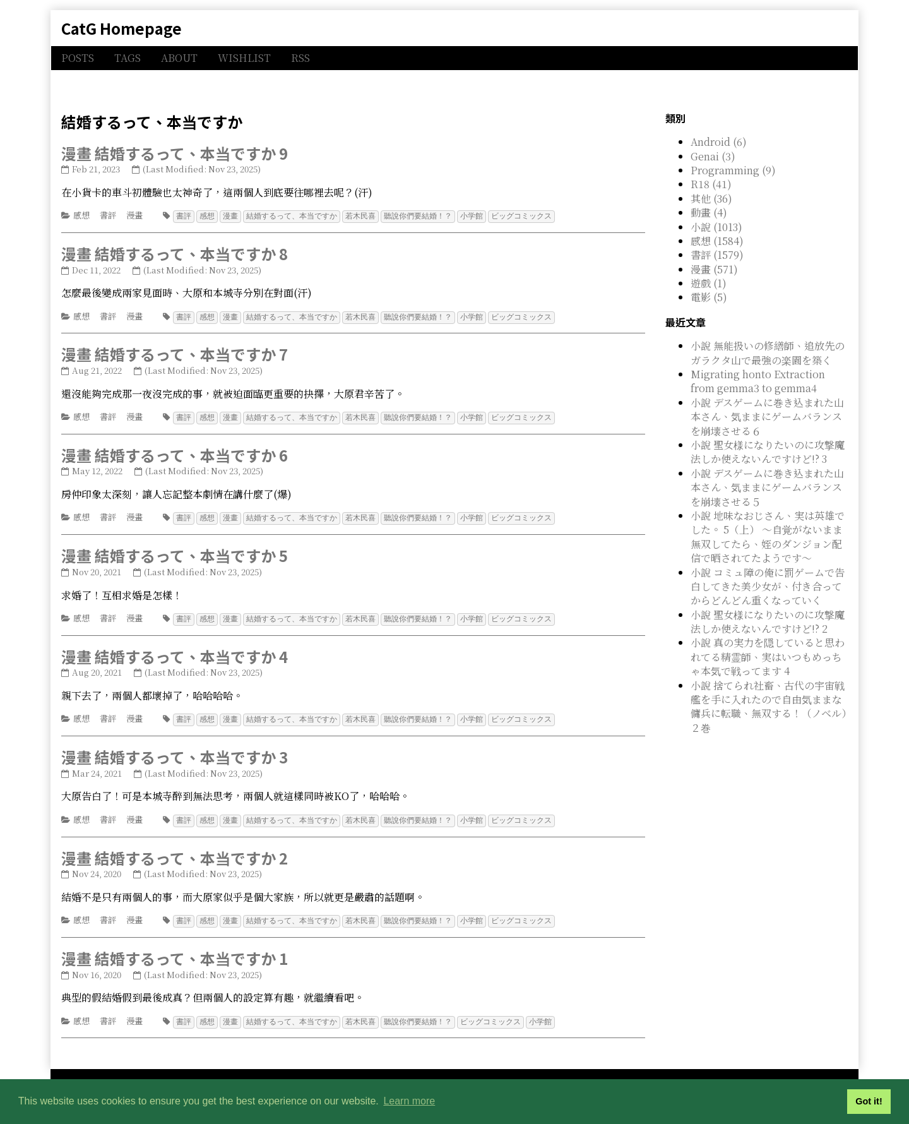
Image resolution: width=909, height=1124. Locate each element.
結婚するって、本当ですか (291, 215)
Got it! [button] (868, 1101)
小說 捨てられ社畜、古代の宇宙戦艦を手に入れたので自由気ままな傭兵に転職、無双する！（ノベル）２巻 (769, 706)
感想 (81, 215)
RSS (300, 58)
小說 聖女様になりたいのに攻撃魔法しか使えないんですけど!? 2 (768, 621)
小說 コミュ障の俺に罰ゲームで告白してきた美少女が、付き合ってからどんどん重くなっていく (768, 586)
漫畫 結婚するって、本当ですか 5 (174, 553)
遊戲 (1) (709, 283)
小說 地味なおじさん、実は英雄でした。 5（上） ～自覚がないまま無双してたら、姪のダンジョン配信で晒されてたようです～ (768, 536)
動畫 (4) (709, 212)
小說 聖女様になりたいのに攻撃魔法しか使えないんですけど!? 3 (768, 452)
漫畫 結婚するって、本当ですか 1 (174, 953)
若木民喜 (360, 215)
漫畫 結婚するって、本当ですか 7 (174, 353)
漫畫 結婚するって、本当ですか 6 (174, 453)
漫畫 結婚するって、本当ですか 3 (174, 753)
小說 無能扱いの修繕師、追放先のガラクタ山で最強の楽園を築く (768, 352)
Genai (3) (713, 156)
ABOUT (179, 58)
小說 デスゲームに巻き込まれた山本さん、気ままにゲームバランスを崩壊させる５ (767, 487)
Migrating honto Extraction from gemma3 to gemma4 (758, 381)
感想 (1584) (717, 241)
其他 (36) (711, 198)
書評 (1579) (717, 255)
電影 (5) (709, 297)
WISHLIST (244, 58)
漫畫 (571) (714, 269)
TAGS (127, 58)
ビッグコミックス (521, 215)
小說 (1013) (716, 227)
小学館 (471, 215)
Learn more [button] (409, 1101)
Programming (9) (733, 170)
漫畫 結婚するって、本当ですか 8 (174, 253)
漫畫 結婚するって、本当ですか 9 (174, 153)
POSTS (77, 58)
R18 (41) (711, 184)
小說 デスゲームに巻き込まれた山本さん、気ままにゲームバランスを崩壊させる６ (767, 416)
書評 (108, 215)
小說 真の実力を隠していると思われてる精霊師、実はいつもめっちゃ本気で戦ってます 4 (768, 656)
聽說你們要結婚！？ (418, 215)
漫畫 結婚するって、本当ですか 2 (174, 853)
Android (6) (719, 142)
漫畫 (134, 215)
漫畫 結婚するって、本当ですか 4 (174, 653)
